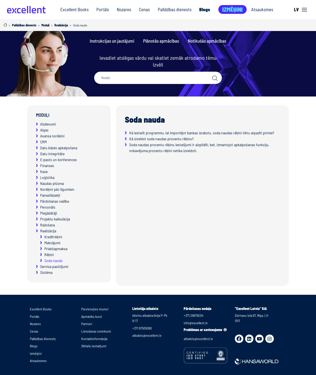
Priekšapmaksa (55, 248)
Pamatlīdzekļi (50, 195)
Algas (44, 129)
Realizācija (48, 230)
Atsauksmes (262, 9)
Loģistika (47, 177)
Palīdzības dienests (175, 9)
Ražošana (47, 224)
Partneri (86, 324)
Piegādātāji (48, 213)
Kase (44, 171)
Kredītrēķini (53, 236)
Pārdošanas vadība (54, 201)
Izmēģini (232, 9)
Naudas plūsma (52, 183)
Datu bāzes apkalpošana (58, 147)
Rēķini (49, 254)
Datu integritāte (52, 153)
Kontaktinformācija (94, 339)
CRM (43, 141)
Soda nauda (53, 260)
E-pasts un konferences (58, 159)
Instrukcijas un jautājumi (112, 41)
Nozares (124, 9)
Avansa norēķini (52, 135)
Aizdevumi (48, 124)
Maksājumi (52, 242)
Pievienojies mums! (95, 309)
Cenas (144, 9)
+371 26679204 (193, 315)
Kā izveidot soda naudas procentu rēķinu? (161, 138)
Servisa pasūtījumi (54, 266)
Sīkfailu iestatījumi (93, 346)
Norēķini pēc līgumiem (57, 189)
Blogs (204, 9)
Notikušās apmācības (207, 41)
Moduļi (42, 115)
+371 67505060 (142, 328)
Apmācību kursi (91, 316)
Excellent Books (74, 9)
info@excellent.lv (196, 323)
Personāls (47, 207)
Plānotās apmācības (161, 41)
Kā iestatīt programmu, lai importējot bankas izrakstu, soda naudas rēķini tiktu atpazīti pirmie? (201, 132)
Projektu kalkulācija (55, 219)
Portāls (102, 9)
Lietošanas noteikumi (96, 331)
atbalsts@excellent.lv (147, 335)
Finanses (47, 165)
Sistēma (46, 272)
